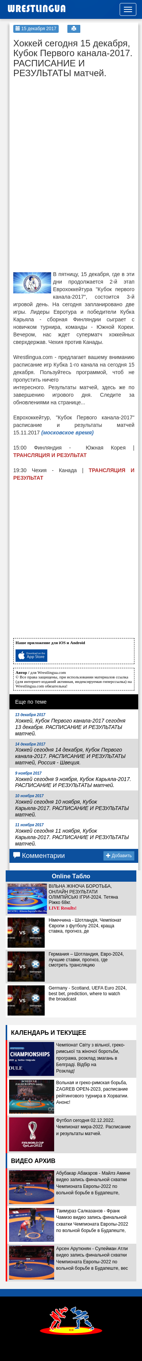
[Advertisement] (70, 129)
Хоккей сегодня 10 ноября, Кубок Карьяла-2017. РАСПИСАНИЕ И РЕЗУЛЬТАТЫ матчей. (72, 805)
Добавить (119, 855)
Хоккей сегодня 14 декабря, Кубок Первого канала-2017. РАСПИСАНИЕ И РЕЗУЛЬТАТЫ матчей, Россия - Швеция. (70, 754)
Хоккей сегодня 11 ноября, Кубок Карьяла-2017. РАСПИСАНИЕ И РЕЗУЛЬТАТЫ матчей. (72, 834)
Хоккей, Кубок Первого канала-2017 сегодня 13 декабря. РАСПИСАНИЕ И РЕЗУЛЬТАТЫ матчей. (70, 724)
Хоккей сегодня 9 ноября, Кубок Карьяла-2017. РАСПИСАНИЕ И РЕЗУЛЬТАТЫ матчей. (73, 780)
